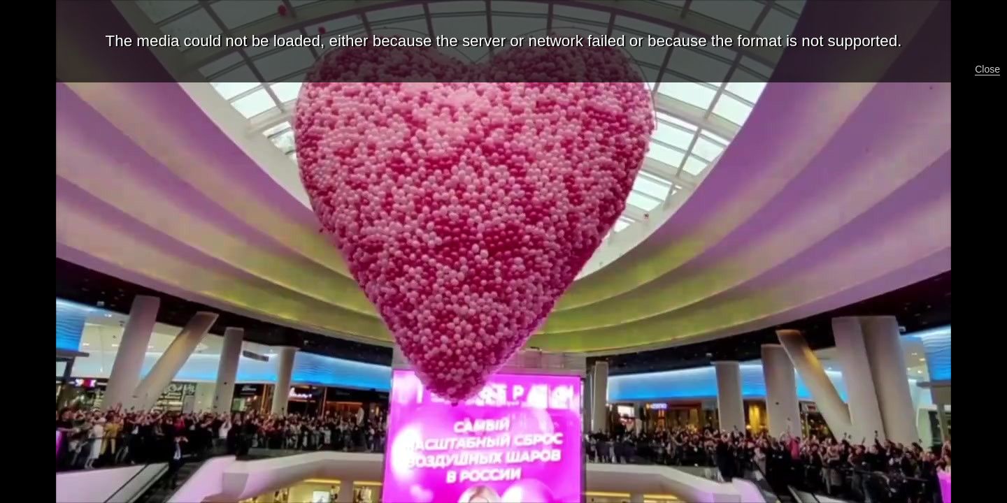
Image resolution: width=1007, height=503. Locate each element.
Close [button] (987, 69)
